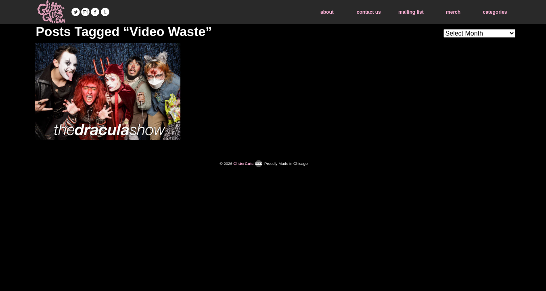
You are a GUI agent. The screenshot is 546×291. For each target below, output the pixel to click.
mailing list (411, 12)
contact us (369, 12)
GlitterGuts (51, 12)
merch (453, 12)
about (327, 12)
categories (495, 12)
